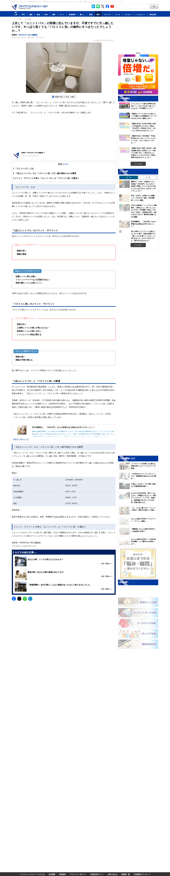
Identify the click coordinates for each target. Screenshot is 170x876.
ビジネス (127, 14)
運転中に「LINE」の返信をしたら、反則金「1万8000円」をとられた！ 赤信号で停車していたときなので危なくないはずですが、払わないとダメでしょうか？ (143, 186)
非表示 (65, 164)
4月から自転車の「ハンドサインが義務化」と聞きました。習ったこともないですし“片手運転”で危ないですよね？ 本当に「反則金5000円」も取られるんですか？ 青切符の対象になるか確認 (143, 211)
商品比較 (152, 14)
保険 (53, 14)
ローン (62, 14)
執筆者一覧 (125, 874)
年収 (23, 14)
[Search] (132, 6)
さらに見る (138, 163)
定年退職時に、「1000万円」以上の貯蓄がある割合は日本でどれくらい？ (143, 224)
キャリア (107, 14)
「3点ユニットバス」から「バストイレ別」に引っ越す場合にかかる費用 (44, 173)
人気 (15, 14)
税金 (38, 14)
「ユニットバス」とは (23, 168)
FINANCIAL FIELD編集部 (28, 35)
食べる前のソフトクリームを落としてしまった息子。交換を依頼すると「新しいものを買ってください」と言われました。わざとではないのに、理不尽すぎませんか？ (143, 236)
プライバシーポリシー (78, 874)
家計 (98, 14)
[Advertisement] (64, 132)
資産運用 (72, 14)
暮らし (82, 14)
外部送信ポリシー (97, 874)
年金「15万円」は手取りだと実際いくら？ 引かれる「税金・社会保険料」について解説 (143, 198)
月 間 (147, 177)
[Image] (30, 7)
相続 (30, 14)
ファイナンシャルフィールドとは (32, 874)
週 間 (128, 177)
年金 (46, 14)
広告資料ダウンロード (142, 874)
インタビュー (140, 14)
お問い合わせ (112, 874)
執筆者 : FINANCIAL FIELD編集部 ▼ (33, 152)
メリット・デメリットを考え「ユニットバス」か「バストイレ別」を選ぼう (46, 178)
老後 (90, 14)
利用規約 (62, 874)
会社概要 (52, 874)
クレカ (117, 14)
